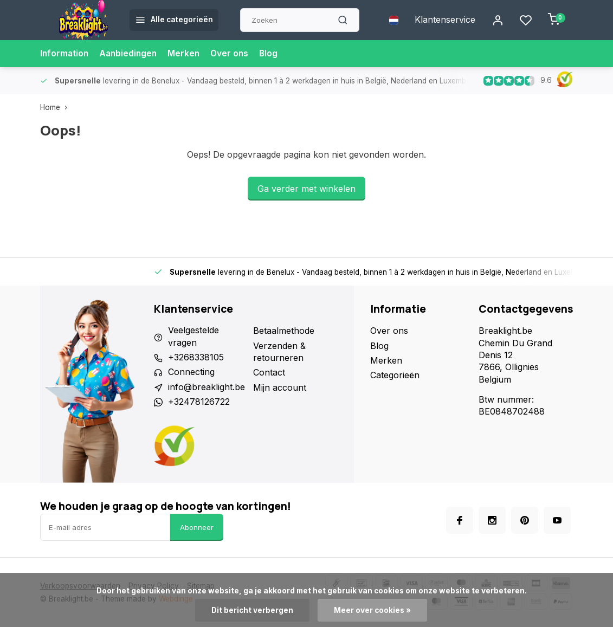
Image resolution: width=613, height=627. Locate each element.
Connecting (191, 372)
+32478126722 (199, 402)
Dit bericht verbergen (252, 610)
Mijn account (279, 387)
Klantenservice (445, 20)
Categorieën (395, 375)
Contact (269, 372)
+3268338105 (196, 357)
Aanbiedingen (130, 53)
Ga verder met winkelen (306, 188)
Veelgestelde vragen (193, 336)
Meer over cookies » (372, 610)
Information (65, 53)
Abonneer (197, 527)
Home (56, 107)
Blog (273, 53)
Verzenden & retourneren (279, 351)
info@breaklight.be (206, 387)
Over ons (234, 53)
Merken (187, 53)
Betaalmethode (283, 330)
